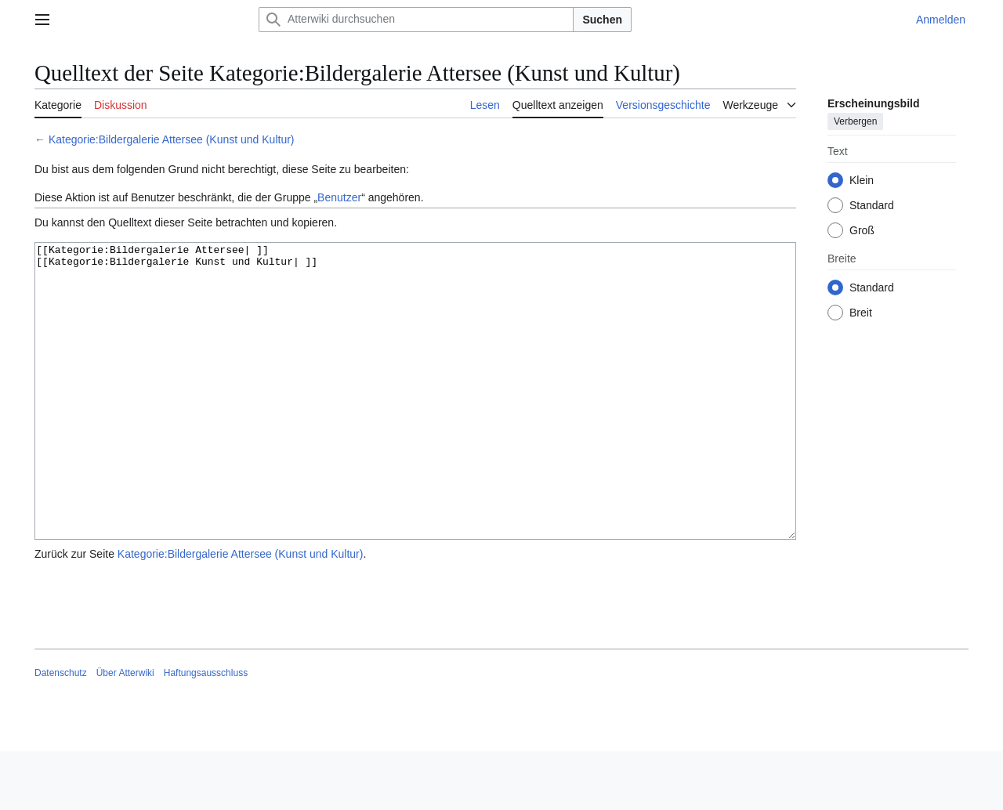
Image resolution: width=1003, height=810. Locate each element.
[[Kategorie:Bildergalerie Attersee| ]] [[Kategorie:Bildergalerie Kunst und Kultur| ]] (415, 420)
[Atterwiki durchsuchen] (416, 19)
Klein (861, 180)
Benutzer (339, 197)
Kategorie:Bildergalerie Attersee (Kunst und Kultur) (172, 139)
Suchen (602, 19)
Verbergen (855, 121)
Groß (861, 230)
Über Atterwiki (125, 731)
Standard (871, 205)
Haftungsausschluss (206, 731)
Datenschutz (60, 731)
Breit (860, 312)
